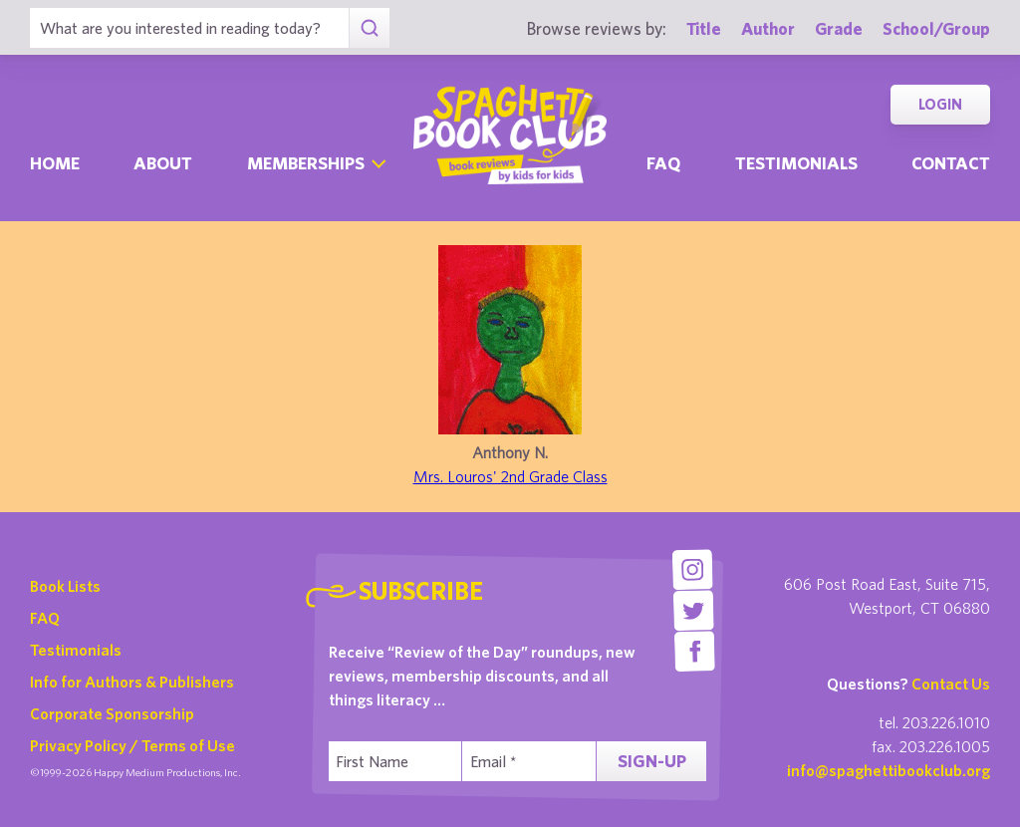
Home (55, 162)
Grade (839, 28)
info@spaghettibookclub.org (888, 770)
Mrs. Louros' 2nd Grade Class (510, 476)
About (162, 162)
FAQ (45, 618)
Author (768, 28)
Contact (950, 162)
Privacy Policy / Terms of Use (132, 745)
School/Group (936, 28)
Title (703, 28)
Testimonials (796, 162)
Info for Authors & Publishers (132, 681)
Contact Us (950, 683)
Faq (663, 162)
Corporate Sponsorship (112, 713)
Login (940, 104)
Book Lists (65, 586)
